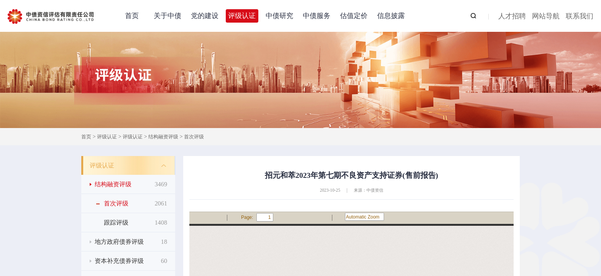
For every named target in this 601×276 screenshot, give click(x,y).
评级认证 (242, 16)
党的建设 (204, 16)
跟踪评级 (135, 222)
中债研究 (279, 16)
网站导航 (546, 17)
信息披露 (391, 16)
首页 (132, 16)
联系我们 (579, 17)
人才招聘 (512, 17)
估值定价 (354, 16)
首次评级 (194, 137)
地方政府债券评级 (131, 241)
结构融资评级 (163, 137)
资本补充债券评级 (131, 260)
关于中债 (167, 16)
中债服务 (316, 16)
